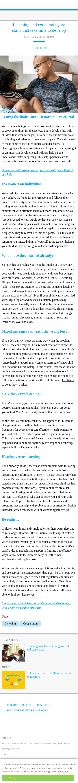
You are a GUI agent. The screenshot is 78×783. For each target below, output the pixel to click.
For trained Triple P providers (26, 705)
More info (63, 771)
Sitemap (6, 738)
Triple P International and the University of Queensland (36, 743)
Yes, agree (14, 778)
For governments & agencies (25, 710)
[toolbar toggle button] (9, 4)
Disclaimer (8, 754)
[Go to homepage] (39, 10)
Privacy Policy (11, 749)
